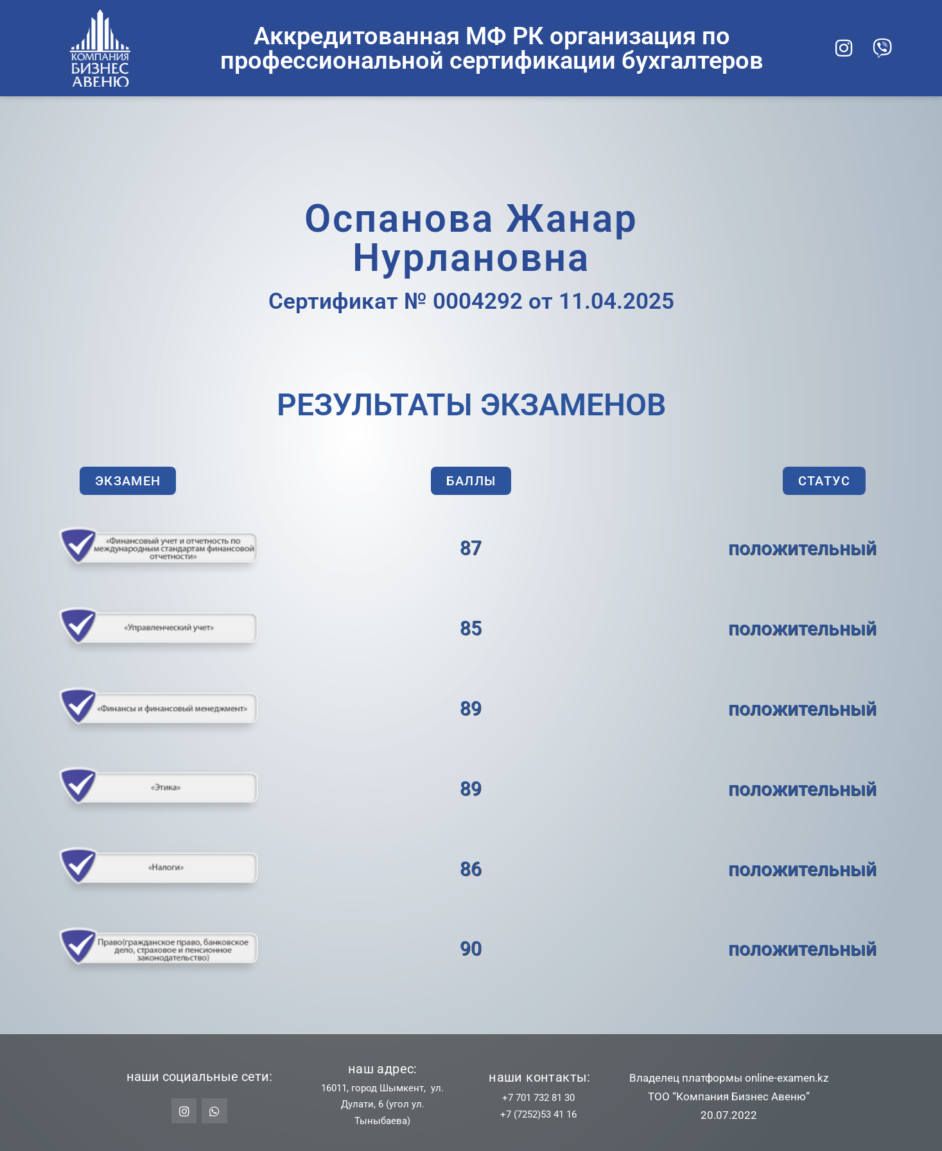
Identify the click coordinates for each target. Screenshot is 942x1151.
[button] (128, 481)
